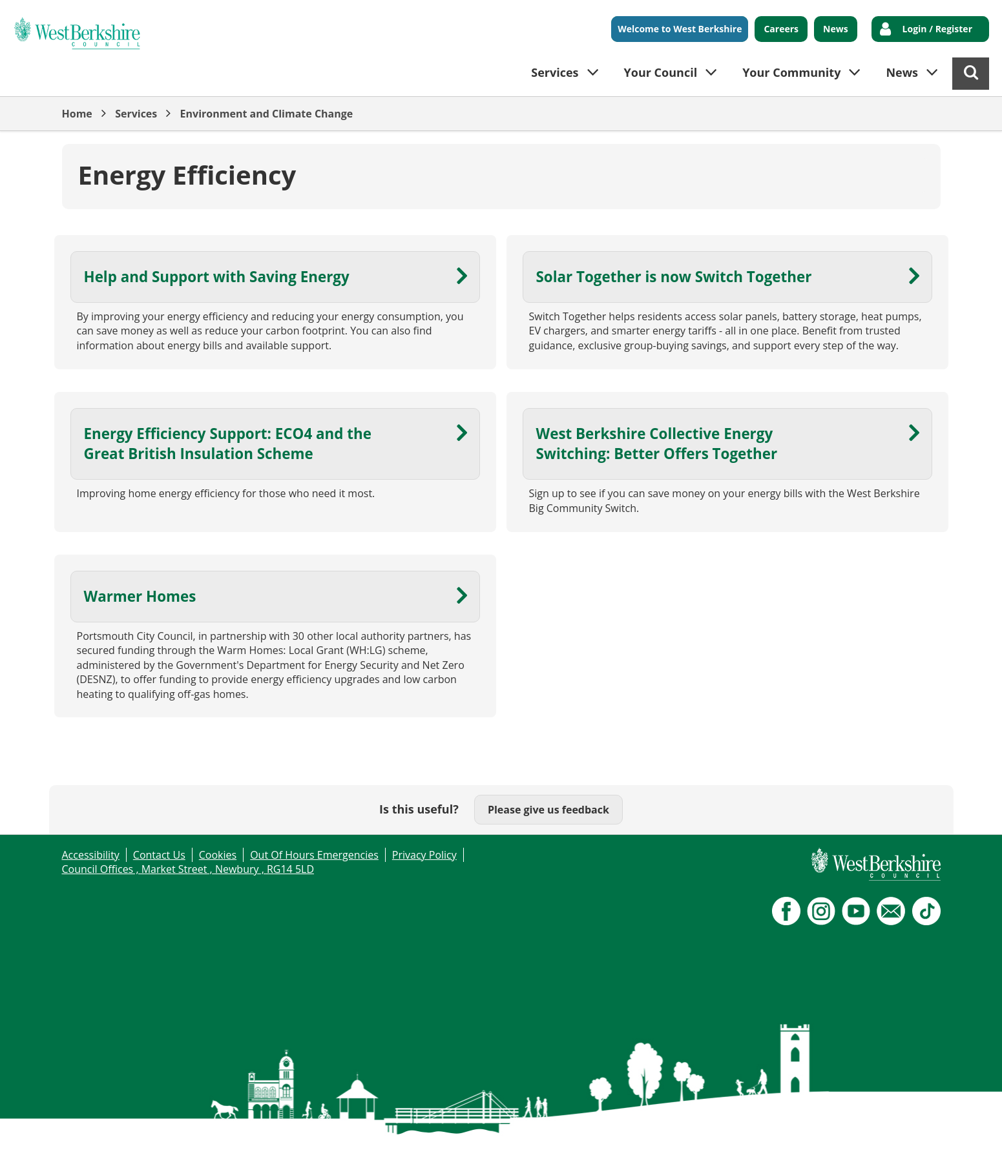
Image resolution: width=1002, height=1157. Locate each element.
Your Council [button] (661, 72)
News (835, 29)
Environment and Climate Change (266, 114)
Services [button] (554, 72)
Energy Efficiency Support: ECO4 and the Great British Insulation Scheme (227, 444)
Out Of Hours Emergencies (314, 855)
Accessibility (91, 855)
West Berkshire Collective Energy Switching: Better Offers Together (657, 444)
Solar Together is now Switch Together (674, 277)
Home (77, 114)
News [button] (902, 72)
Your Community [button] (791, 72)
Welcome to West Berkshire (680, 29)
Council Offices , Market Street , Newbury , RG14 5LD (188, 869)
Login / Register (937, 29)
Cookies (217, 855)
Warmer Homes (140, 596)
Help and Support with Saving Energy (217, 277)
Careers (781, 29)
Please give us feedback (548, 810)
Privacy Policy (424, 855)
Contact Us (159, 855)
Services (136, 114)
